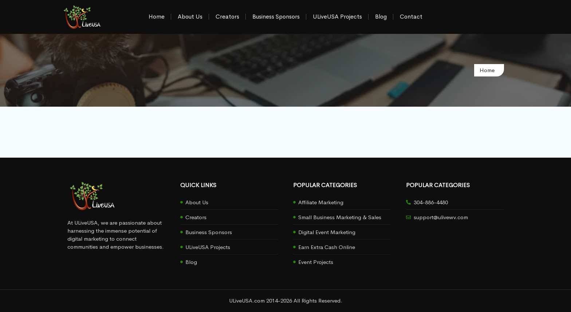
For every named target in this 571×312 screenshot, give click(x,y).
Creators (227, 16)
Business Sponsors (276, 16)
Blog (381, 16)
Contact (411, 16)
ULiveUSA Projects (337, 16)
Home (157, 16)
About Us (190, 16)
